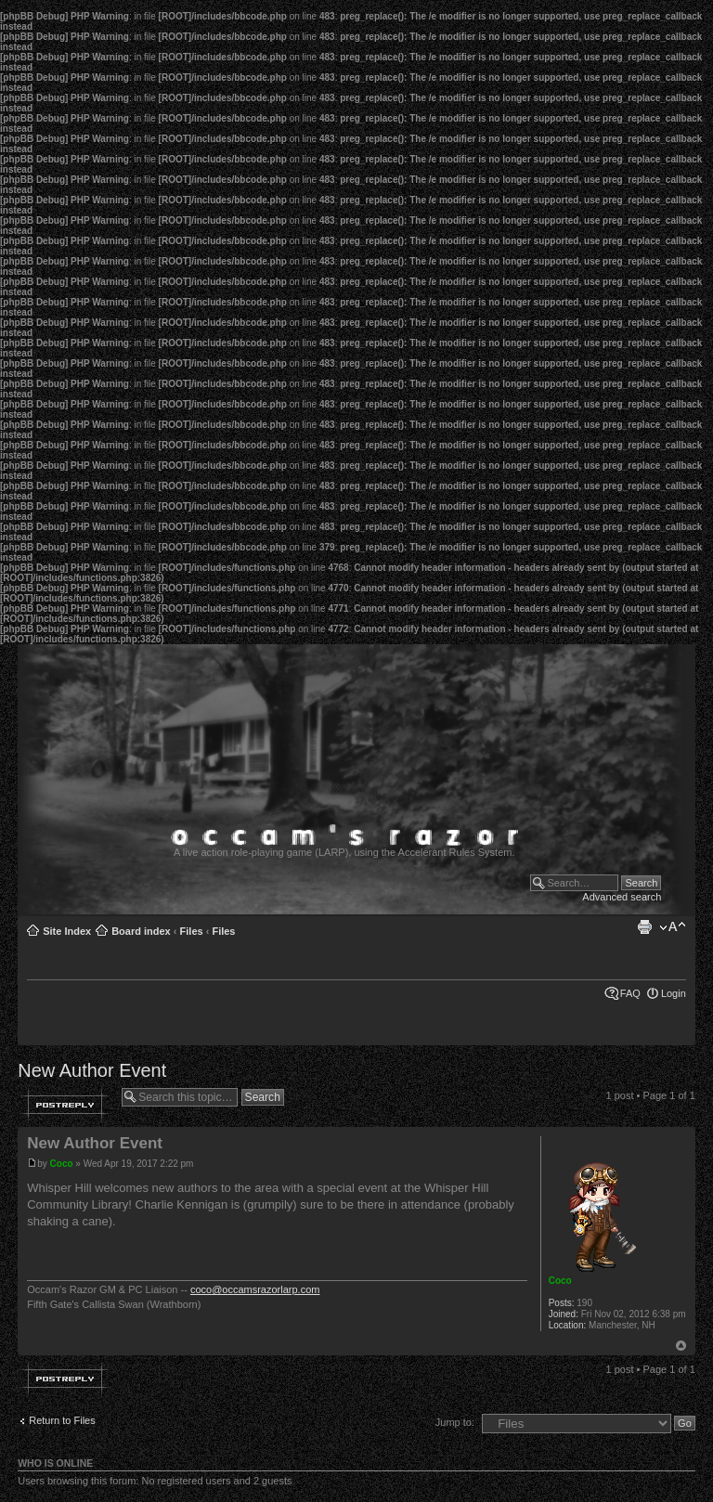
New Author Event (92, 1070)
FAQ (630, 993)
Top (681, 1345)
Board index (141, 931)
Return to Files (62, 1420)
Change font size (672, 927)
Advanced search (621, 896)
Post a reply (65, 1104)
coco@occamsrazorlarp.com (255, 1289)
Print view (644, 927)
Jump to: (454, 1422)
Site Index (67, 931)
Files (191, 931)
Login (673, 993)
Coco (61, 1164)
